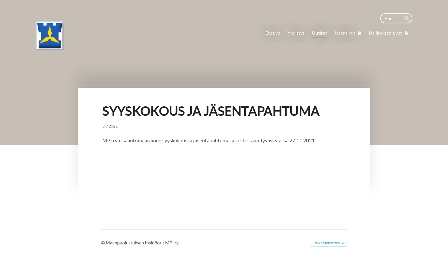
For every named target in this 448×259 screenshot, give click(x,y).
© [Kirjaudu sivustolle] (103, 242)
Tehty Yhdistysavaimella (328, 242)
